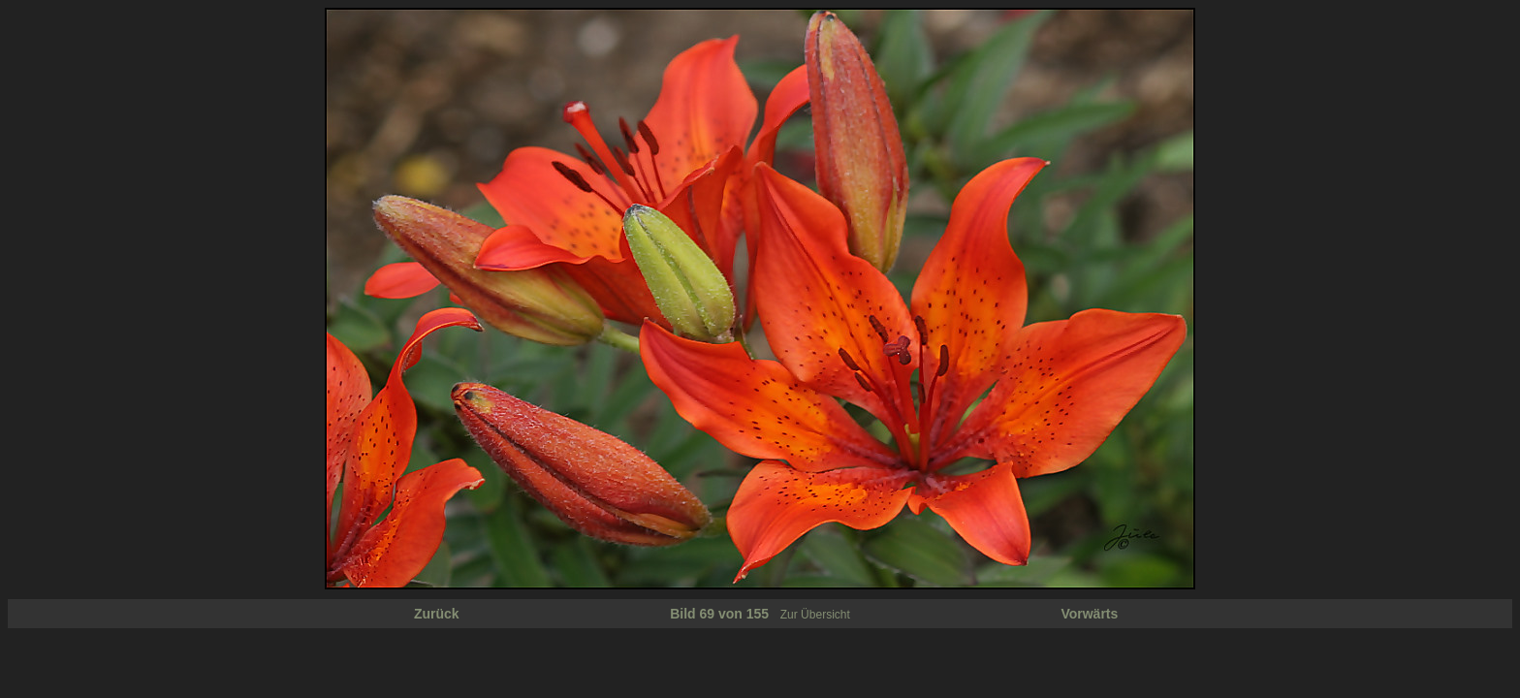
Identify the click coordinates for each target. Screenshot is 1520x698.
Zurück (436, 613)
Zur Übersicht (815, 614)
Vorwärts (1089, 613)
